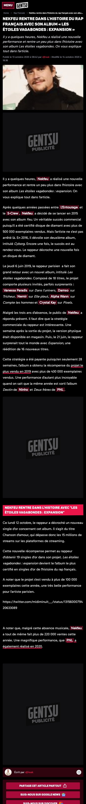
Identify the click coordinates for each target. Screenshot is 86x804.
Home (6, 13)
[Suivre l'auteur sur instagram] (78, 772)
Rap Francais (19, 13)
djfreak (46, 57)
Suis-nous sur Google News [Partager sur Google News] (43, 794)
